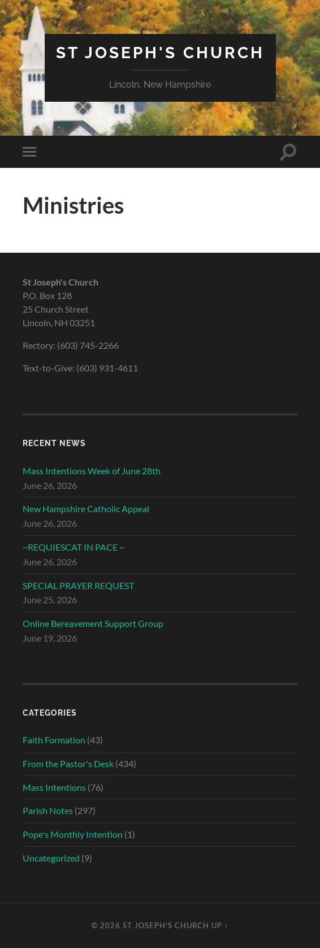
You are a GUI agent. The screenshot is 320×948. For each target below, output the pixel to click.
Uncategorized (51, 857)
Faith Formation (54, 739)
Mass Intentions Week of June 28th (92, 470)
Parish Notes (48, 810)
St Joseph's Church (160, 53)
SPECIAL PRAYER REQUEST (78, 585)
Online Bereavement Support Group (93, 623)
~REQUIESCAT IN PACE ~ (73, 547)
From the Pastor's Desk (68, 763)
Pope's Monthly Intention (73, 834)
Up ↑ (219, 925)
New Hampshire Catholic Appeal (86, 508)
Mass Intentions (54, 787)
